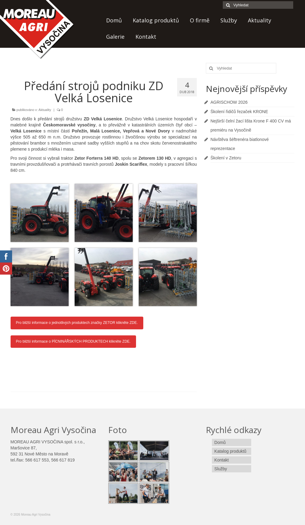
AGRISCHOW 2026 (229, 102)
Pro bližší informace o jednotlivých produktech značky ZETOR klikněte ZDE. (77, 323)
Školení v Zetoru (225, 157)
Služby (228, 20)
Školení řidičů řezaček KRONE (239, 111)
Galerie (115, 36)
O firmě (199, 20)
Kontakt (145, 36)
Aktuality (259, 20)
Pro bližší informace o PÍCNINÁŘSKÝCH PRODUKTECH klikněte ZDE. (73, 341)
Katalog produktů (156, 20)
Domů (114, 20)
